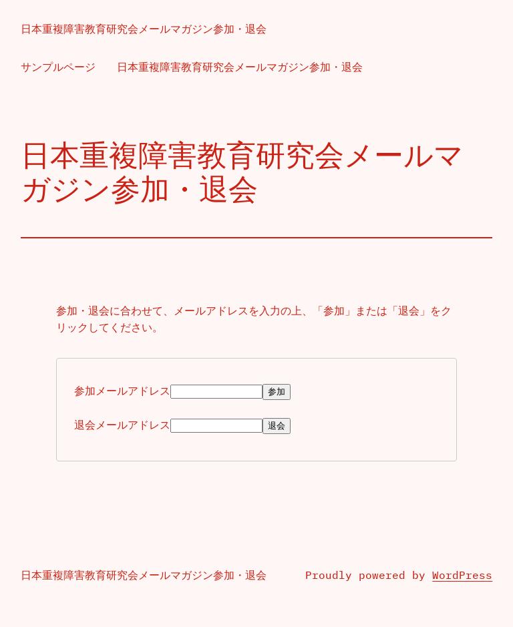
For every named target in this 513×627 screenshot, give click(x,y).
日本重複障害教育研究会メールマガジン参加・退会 (144, 28)
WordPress (462, 575)
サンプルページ (58, 66)
